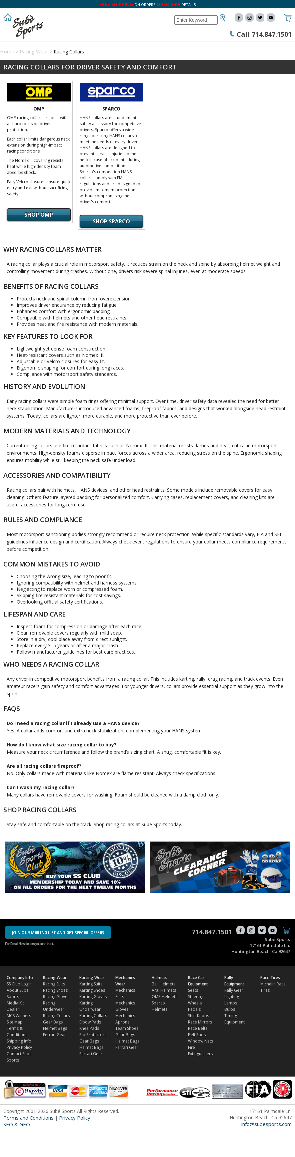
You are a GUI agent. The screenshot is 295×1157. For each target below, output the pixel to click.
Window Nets (200, 1067)
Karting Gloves (93, 1022)
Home (7, 77)
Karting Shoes (92, 1016)
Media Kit (15, 1029)
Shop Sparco (111, 247)
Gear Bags (53, 1048)
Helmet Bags (55, 1054)
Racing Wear (62, 47)
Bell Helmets (163, 1010)
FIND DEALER (101, 60)
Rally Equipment (23, 60)
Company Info (20, 47)
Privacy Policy (19, 1073)
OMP (38, 135)
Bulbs (229, 1035)
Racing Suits (54, 1010)
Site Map (15, 1048)
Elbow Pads (90, 1048)
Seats (193, 1016)
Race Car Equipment (231, 47)
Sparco (111, 135)
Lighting (231, 1022)
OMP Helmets (164, 1022)
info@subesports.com (266, 1150)
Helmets (187, 47)
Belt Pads (197, 1061)
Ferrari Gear (54, 1061)
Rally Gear (233, 1016)
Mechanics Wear (148, 47)
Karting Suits (90, 1010)
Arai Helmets (164, 1016)
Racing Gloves (56, 1022)
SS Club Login (19, 1010)
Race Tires (65, 60)
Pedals (194, 1035)
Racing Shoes (55, 1016)
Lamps (230, 1029)
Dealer (13, 1035)
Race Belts (197, 1054)
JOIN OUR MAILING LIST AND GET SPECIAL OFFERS (58, 958)
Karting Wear (103, 47)
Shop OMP (38, 240)
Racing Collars (56, 1042)
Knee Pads (89, 1054)
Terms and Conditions (28, 1143)
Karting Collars (93, 1042)
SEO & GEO (16, 1150)
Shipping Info (19, 1067)
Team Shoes (126, 1054)
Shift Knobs (198, 1042)
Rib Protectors (92, 1061)
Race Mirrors (200, 1048)
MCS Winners (19, 1042)
